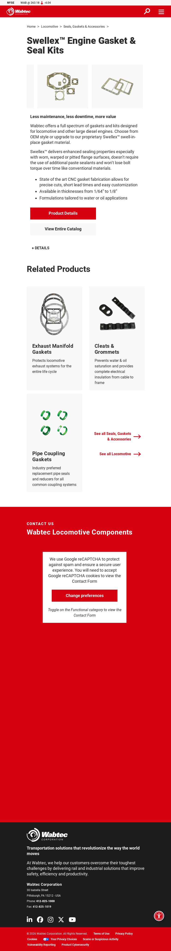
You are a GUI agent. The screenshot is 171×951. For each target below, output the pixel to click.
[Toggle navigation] (162, 11)
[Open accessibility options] (159, 916)
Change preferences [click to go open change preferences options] (85, 595)
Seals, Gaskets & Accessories (84, 26)
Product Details (63, 213)
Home (31, 26)
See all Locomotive (120, 454)
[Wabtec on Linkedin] (29, 920)
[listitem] (60, 86)
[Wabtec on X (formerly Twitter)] (61, 920)
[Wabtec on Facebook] (40, 920)
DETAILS (40, 248)
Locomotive (49, 26)
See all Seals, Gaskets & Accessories (117, 436)
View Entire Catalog (63, 228)
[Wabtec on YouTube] (72, 920)
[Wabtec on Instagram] (50, 920)
